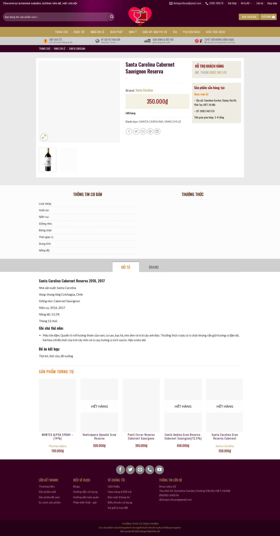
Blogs (76, 486)
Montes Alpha (57, 446)
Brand (154, 267)
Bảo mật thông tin (119, 497)
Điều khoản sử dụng (120, 502)
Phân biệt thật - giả (85, 502)
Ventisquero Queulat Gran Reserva (99, 437)
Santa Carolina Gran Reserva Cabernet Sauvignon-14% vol (225, 437)
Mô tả (125, 267)
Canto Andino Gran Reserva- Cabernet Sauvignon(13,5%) (183, 437)
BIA (175, 32)
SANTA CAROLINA (77, 48)
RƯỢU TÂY (79, 32)
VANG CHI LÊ (97, 32)
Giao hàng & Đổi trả (119, 491)
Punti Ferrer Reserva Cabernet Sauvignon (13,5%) (141, 437)
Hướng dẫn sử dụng (85, 491)
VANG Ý (133, 32)
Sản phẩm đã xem (49, 497)
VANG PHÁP (116, 32)
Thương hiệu (47, 486)
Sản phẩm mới (47, 491)
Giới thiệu (232, 3)
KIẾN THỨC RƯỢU (215, 32)
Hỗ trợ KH (246, 3)
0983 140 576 (218, 72)
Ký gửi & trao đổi (118, 507)
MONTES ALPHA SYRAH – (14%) (57, 437)
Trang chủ (61, 32)
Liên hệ (259, 3)
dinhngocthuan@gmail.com (175, 499)
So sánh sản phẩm (50, 502)
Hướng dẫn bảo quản (86, 497)
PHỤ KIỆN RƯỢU (191, 32)
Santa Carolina (144, 90)
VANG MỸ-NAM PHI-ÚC (154, 32)
